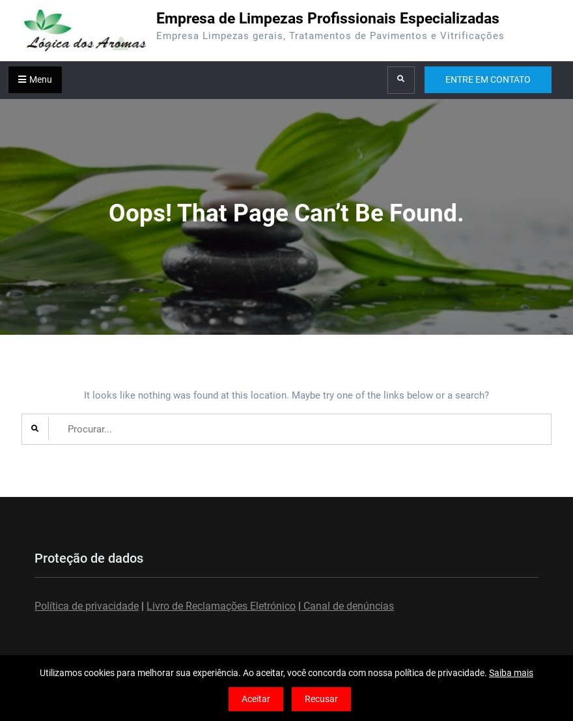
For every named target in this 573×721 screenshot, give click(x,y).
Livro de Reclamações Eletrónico (221, 606)
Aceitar (256, 699)
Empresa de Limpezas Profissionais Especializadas (327, 18)
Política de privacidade (87, 606)
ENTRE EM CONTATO (488, 79)
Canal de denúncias (347, 606)
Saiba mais (511, 673)
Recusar (321, 699)
